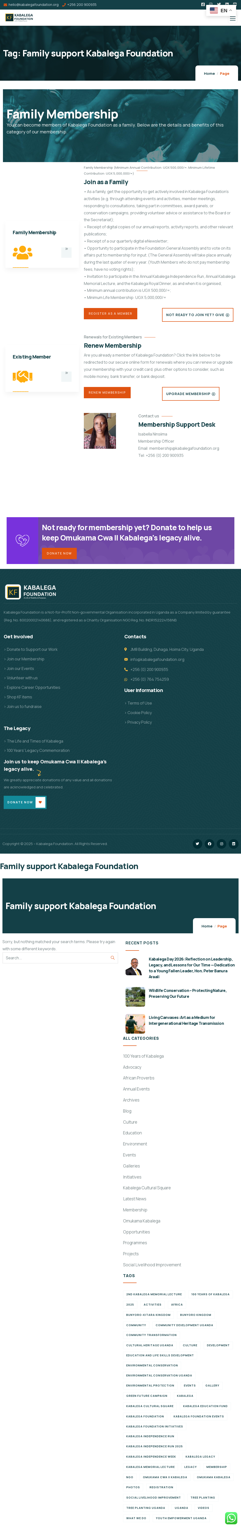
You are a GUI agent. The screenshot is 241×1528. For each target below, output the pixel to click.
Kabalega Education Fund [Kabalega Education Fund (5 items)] (205, 1407)
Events (129, 1156)
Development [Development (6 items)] (218, 1346)
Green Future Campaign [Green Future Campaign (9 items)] (146, 1397)
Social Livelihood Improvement (152, 1266)
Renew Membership (107, 392)
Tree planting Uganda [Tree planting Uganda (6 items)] (145, 1509)
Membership (135, 1211)
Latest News (134, 1200)
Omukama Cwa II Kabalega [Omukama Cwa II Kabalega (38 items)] (165, 1478)
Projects (131, 1255)
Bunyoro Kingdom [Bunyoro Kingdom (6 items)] (195, 1316)
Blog (127, 1112)
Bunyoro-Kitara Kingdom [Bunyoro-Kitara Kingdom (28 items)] (148, 1316)
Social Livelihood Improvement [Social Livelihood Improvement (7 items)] (153, 1499)
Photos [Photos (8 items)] (133, 1488)
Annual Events (136, 1090)
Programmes (135, 1244)
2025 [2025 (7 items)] (130, 1306)
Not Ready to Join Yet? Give (195, 314)
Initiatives (132, 1178)
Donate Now (59, 554)
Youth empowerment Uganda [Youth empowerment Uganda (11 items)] (181, 1519)
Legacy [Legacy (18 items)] (190, 1468)
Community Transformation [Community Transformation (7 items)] (151, 1336)
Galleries (131, 1167)
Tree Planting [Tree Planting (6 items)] (202, 1499)
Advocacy (132, 1068)
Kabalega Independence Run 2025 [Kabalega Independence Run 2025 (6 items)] (154, 1447)
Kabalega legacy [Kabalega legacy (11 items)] (200, 1458)
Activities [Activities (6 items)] (153, 1306)
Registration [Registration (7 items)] (161, 1488)
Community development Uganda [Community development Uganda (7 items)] (184, 1326)
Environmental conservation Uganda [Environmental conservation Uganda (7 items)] (159, 1376)
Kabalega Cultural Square (147, 1189)
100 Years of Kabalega (143, 1057)
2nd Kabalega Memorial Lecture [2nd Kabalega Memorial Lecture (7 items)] (154, 1295)
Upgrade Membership (188, 393)
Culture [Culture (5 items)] (190, 1346)
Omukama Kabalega (141, 1222)
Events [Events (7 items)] (190, 1386)
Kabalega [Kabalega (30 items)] (185, 1397)
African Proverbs (138, 1079)
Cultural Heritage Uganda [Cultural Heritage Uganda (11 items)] (149, 1346)
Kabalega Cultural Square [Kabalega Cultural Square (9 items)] (150, 1407)
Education (132, 1134)
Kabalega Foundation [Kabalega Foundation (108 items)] (145, 1417)
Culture (130, 1123)
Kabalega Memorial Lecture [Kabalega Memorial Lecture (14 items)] (150, 1468)
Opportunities (136, 1233)
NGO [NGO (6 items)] (129, 1478)
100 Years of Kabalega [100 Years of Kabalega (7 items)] (210, 1295)
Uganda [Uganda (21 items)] (181, 1509)
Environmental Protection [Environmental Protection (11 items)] (150, 1386)
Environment (135, 1145)
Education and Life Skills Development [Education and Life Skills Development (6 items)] (160, 1356)
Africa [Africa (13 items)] (177, 1306)
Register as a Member (110, 313)
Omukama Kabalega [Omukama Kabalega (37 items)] (213, 1478)
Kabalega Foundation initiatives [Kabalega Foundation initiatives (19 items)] (154, 1427)
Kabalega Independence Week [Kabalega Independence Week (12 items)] (151, 1458)
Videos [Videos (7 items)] (203, 1509)
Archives (131, 1101)
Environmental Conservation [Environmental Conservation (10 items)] (152, 1366)
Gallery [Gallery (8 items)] (212, 1386)
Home (209, 73)
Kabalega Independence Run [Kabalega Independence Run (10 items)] (150, 1437)
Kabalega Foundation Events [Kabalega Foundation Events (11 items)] (199, 1417)
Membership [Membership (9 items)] (216, 1468)
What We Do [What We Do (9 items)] (136, 1519)
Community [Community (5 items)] (136, 1326)
